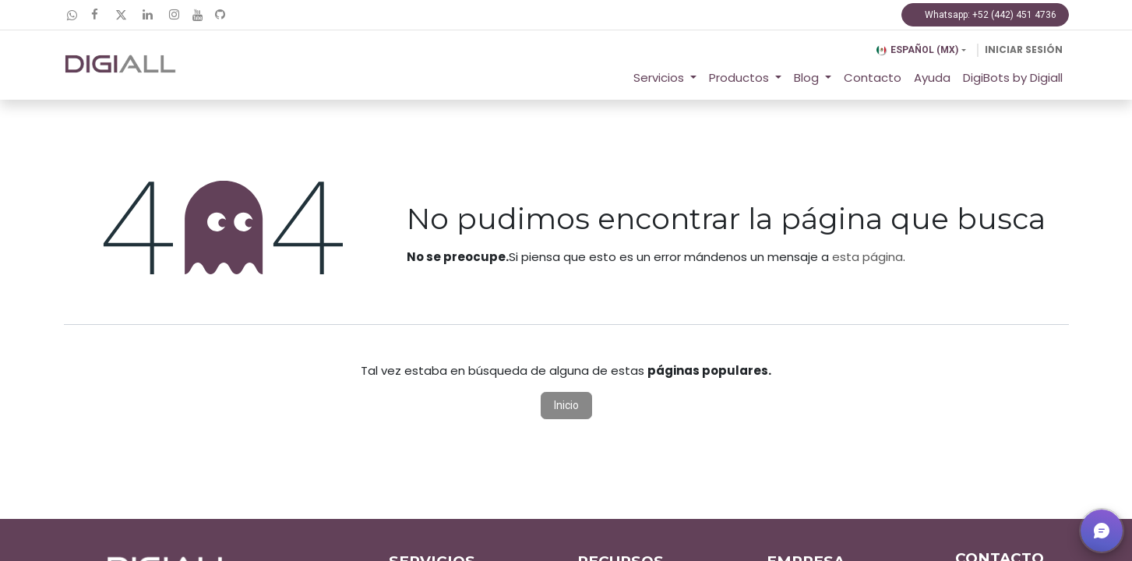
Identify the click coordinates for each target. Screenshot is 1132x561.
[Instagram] (174, 14)
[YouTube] (197, 15)
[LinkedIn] (148, 14)
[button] (1101, 530)
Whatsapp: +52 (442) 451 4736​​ (984, 14)
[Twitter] (121, 14)
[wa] (72, 15)
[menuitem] (873, 78)
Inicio (566, 405)
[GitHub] (220, 14)
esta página (867, 257)
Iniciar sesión (1024, 49)
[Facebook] (95, 14)
